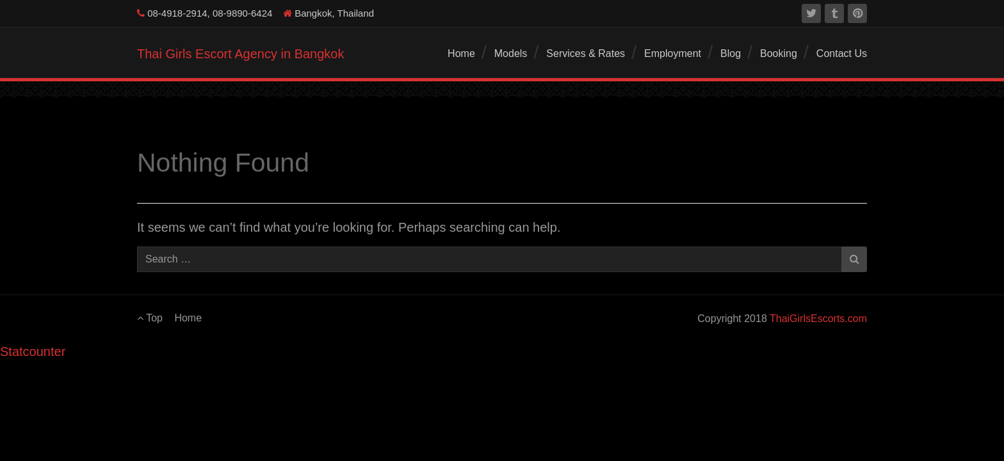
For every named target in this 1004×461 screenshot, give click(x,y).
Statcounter (32, 351)
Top (150, 317)
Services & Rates (585, 53)
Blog (730, 53)
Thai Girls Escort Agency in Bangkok (240, 54)
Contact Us (841, 53)
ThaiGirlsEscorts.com (818, 318)
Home (461, 53)
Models (511, 53)
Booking (778, 53)
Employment (672, 53)
